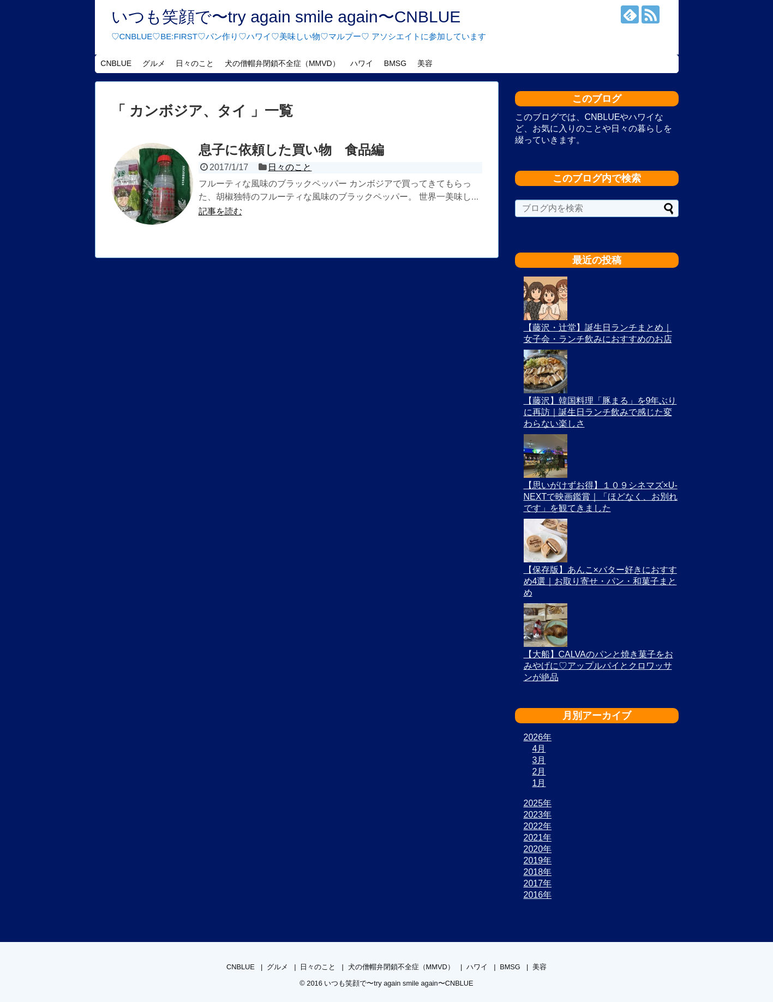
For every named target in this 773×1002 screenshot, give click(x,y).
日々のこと (195, 63)
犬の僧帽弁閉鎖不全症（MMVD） (282, 63)
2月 (539, 771)
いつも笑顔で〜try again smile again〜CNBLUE (286, 17)
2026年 (538, 737)
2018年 (538, 872)
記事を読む (220, 211)
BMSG (395, 63)
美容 (425, 63)
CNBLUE (115, 63)
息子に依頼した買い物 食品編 (291, 149)
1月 (539, 783)
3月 (539, 760)
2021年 (538, 837)
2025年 (538, 803)
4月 (539, 748)
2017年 (538, 883)
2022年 (538, 826)
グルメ (153, 63)
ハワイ (361, 63)
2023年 (538, 814)
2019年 (538, 860)
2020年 (538, 849)
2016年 (538, 894)
